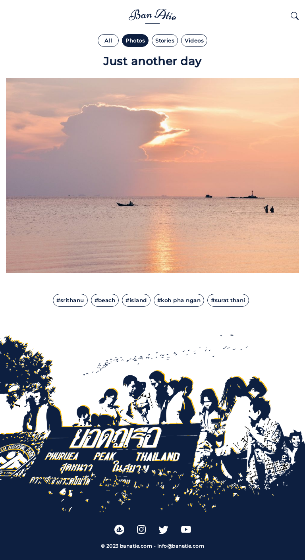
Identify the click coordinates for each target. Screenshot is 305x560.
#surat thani (228, 300)
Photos (135, 41)
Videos (194, 41)
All (108, 41)
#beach (105, 300)
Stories (164, 41)
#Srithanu (70, 300)
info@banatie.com (181, 546)
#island (136, 300)
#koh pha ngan (179, 300)
